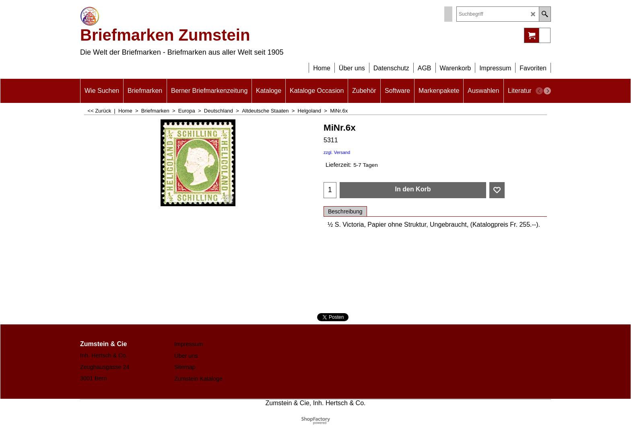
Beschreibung (345, 211)
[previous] (539, 90)
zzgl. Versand (337, 152)
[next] (547, 90)
